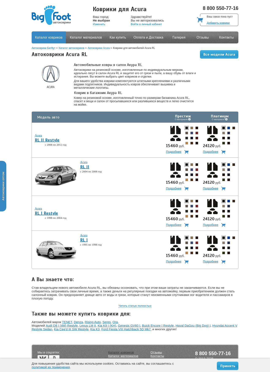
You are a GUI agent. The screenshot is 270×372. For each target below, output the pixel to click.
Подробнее (173, 151)
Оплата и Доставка (148, 37)
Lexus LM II (88, 325)
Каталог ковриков (48, 37)
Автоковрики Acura (99, 48)
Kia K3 (95, 329)
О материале (183, 119)
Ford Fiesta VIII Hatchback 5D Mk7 (126, 329)
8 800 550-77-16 (220, 8)
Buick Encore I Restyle (158, 325)
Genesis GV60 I (129, 325)
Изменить (99, 24)
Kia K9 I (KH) (107, 325)
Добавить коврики (218, 22)
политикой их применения (51, 367)
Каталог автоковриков (71, 48)
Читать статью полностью (135, 305)
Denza (78, 322)
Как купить (118, 37)
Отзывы (203, 37)
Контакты (226, 37)
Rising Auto (93, 322)
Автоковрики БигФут (43, 48)
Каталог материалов (86, 37)
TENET (67, 322)
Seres (107, 322)
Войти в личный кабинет (146, 24)
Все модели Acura (219, 54)
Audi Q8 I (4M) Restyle (62, 325)
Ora (115, 322)
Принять (227, 366)
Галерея (179, 37)
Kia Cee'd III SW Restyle (71, 329)
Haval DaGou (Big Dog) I (193, 325)
